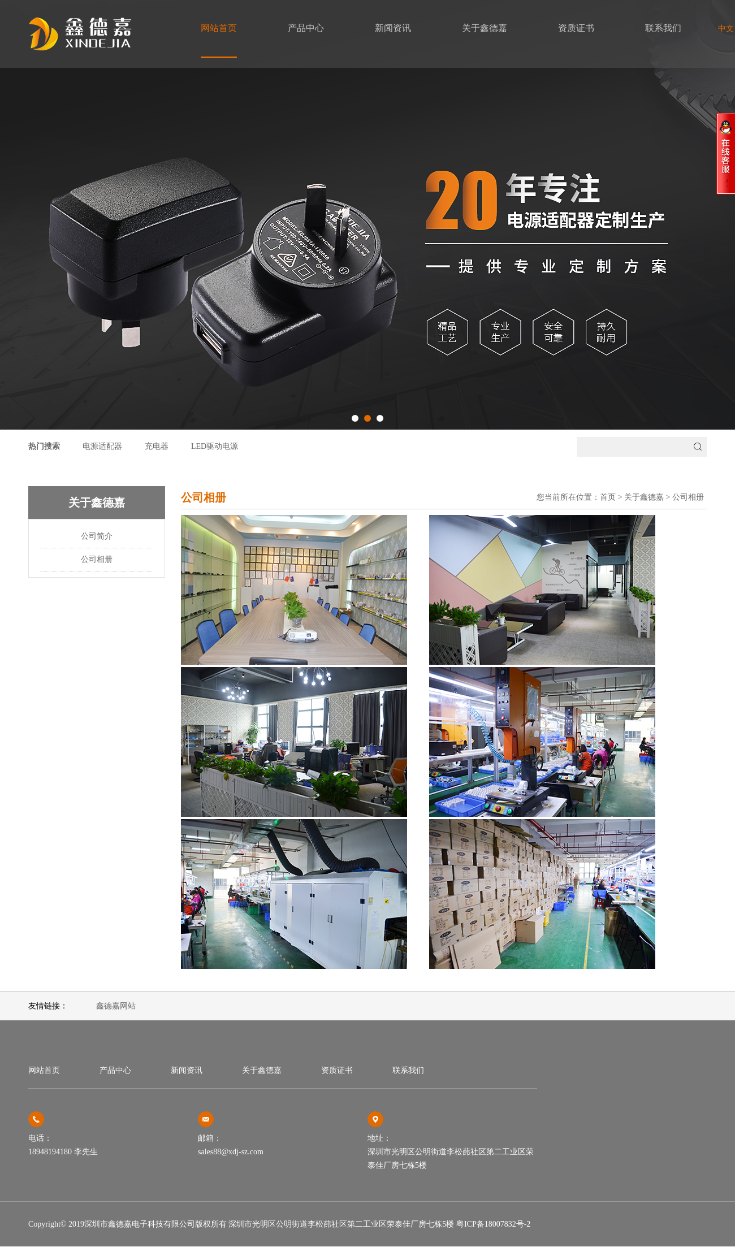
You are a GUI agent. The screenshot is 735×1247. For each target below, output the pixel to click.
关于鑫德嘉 (484, 28)
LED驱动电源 (214, 446)
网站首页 (219, 28)
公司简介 (97, 536)
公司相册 (97, 559)
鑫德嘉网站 (116, 1006)
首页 (608, 497)
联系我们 (663, 28)
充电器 (156, 446)
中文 (726, 28)
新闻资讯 (393, 28)
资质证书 (576, 28)
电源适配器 (102, 446)
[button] (355, 418)
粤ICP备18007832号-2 (493, 1224)
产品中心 (306, 28)
